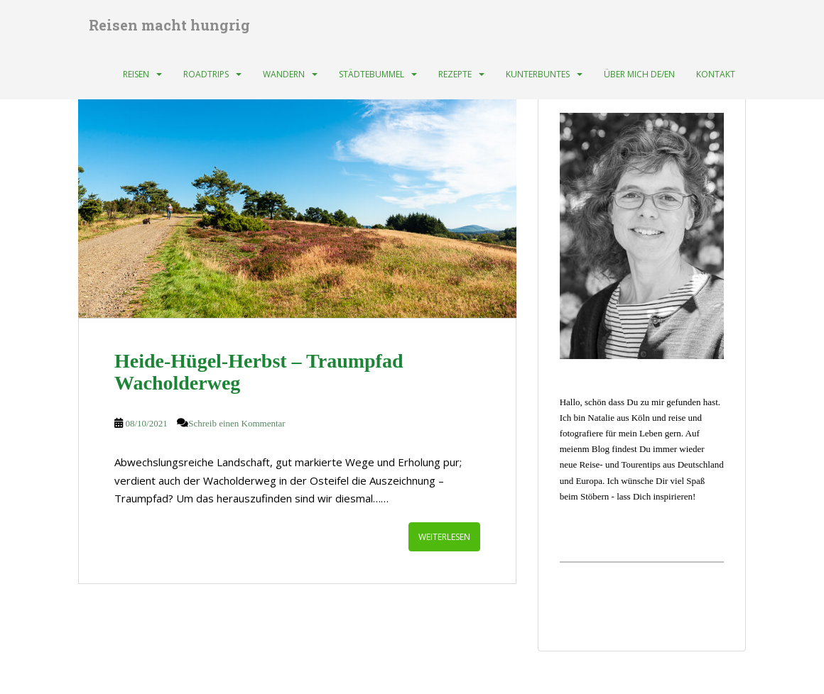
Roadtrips (206, 74)
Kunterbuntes (538, 74)
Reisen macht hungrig (169, 25)
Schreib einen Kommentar (236, 423)
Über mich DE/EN (639, 74)
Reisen (136, 74)
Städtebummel (371, 74)
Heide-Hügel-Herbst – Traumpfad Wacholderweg (258, 372)
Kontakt (715, 74)
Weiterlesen (444, 537)
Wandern (284, 74)
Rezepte (455, 74)
